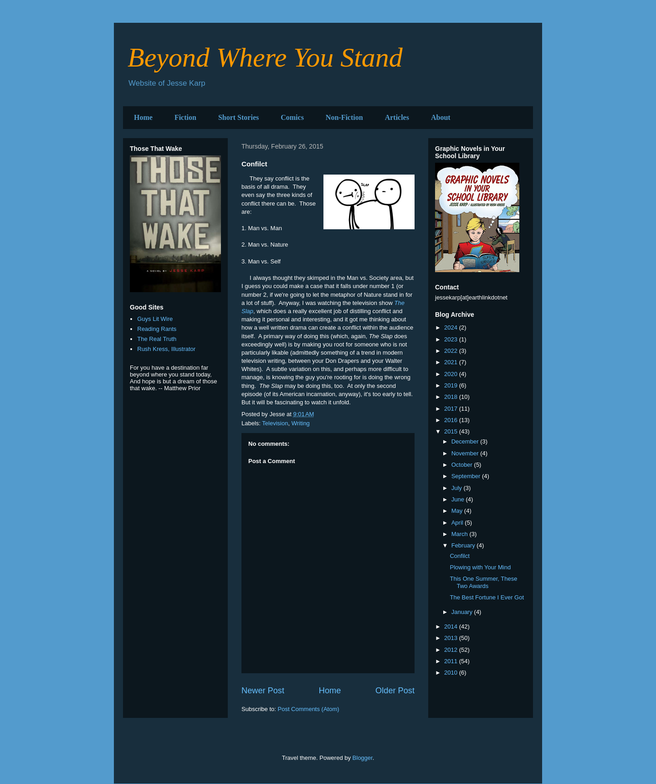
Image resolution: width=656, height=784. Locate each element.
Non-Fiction (344, 117)
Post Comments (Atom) (308, 709)
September (466, 476)
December (466, 441)
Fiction (185, 117)
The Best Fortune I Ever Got (487, 597)
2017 (451, 408)
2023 (451, 339)
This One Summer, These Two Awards (483, 582)
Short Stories (238, 117)
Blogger (363, 757)
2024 (451, 327)
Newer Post (262, 690)
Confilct (459, 555)
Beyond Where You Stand (265, 57)
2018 (451, 396)
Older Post (395, 690)
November (466, 453)
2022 (451, 350)
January (462, 612)
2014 (451, 626)
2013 (451, 637)
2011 (451, 661)
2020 (451, 374)
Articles (397, 117)
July (457, 488)
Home (143, 117)
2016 (451, 420)
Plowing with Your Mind (480, 567)
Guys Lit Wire (155, 318)
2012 (451, 649)
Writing (301, 423)
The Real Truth (156, 338)
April (458, 522)
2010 (451, 672)
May (457, 510)
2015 (451, 431)
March (460, 534)
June (458, 499)
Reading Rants (156, 328)
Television (275, 423)
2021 (451, 362)
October (462, 464)
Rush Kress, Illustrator (166, 349)
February (464, 545)
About (441, 117)
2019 (451, 385)
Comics (292, 117)
